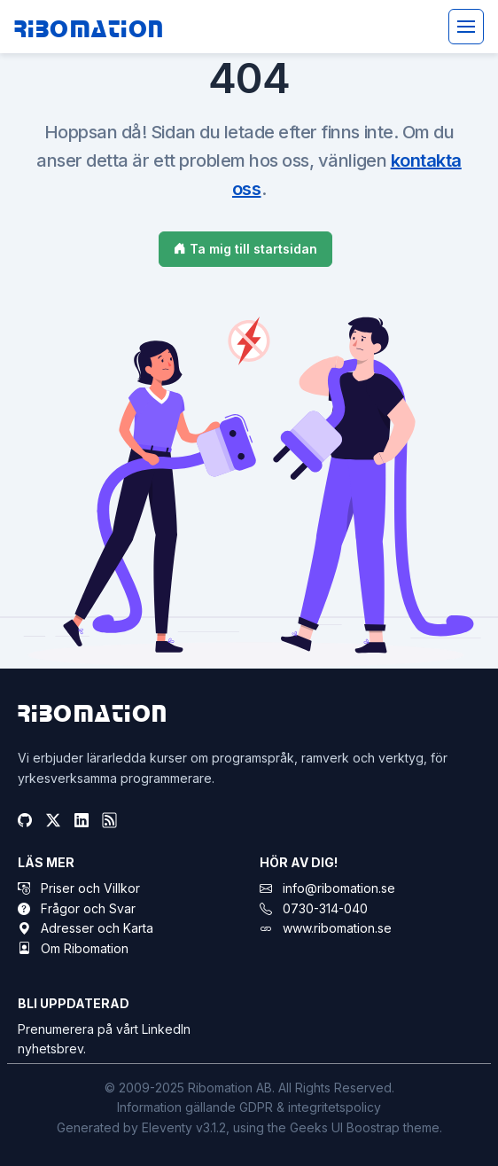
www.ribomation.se (337, 927)
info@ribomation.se (339, 888)
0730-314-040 (325, 908)
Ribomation (89, 27)
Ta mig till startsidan (245, 248)
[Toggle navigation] (466, 26)
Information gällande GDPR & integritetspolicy (249, 1107)
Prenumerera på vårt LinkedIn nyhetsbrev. (104, 1038)
